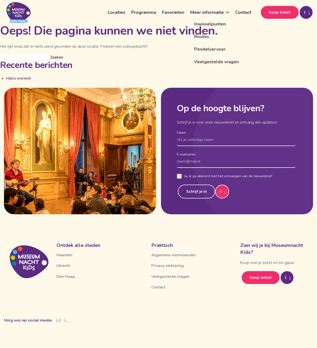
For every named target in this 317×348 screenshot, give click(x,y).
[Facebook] (58, 320)
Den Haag (65, 276)
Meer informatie (207, 12)
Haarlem (64, 255)
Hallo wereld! (18, 78)
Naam (181, 132)
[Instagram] (67, 320)
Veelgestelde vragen (170, 276)
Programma (143, 12)
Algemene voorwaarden (173, 255)
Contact (243, 12)
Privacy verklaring (167, 265)
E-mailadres (186, 154)
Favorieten (173, 12)
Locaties (116, 12)
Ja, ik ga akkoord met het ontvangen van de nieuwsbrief (224, 176)
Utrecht (63, 265)
